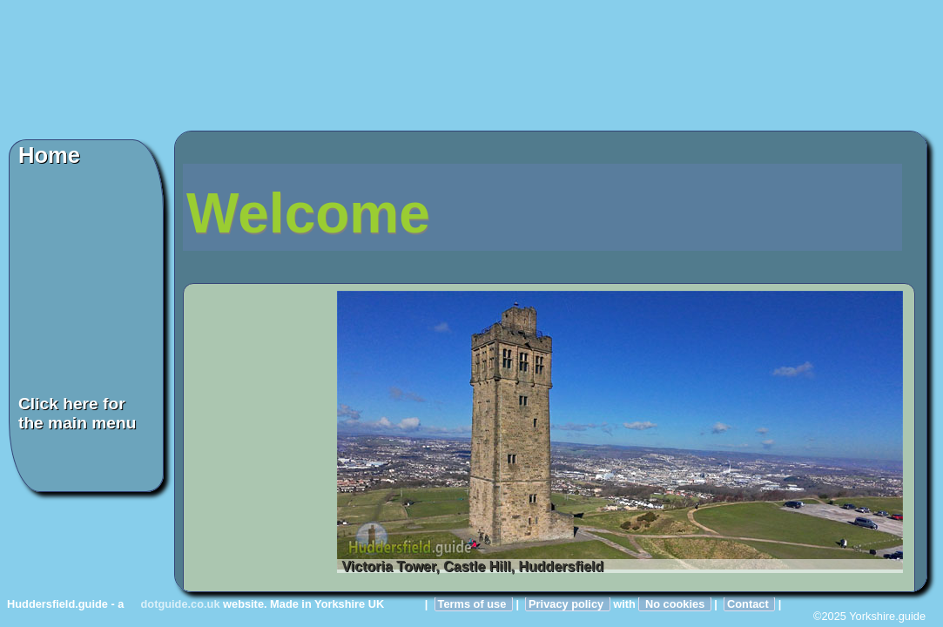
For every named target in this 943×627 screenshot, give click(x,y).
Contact (749, 603)
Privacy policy (568, 603)
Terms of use (473, 603)
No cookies (674, 603)
